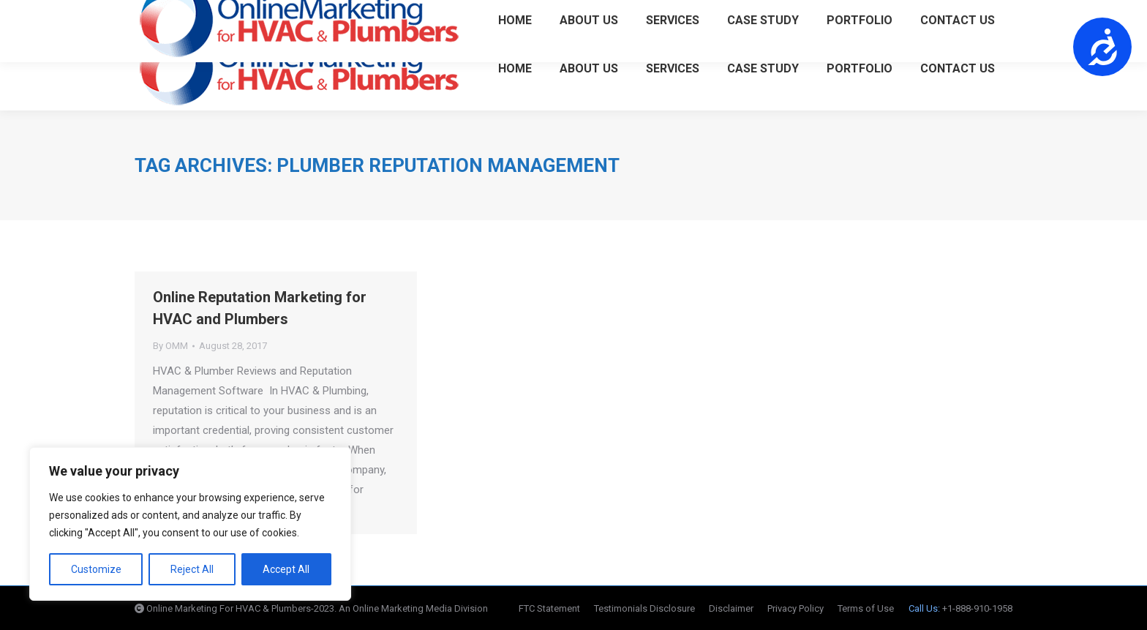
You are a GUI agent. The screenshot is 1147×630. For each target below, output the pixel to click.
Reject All (192, 569)
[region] (190, 524)
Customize (96, 569)
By (170, 345)
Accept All (286, 569)
